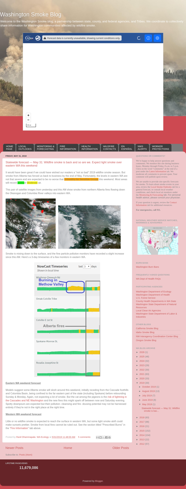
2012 (142, 444)
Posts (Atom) (25, 454)
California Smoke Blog (147, 328)
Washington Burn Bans (147, 267)
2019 (142, 383)
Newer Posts (14, 448)
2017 (142, 422)
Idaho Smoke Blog (145, 332)
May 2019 (147, 404)
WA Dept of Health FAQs (148, 279)
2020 (142, 378)
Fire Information (19, 428)
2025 (142, 356)
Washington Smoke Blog (30, 14)
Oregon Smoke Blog (146, 340)
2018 (142, 417)
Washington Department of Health (153, 294)
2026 (142, 352)
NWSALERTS (142, 147)
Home (68, 448)
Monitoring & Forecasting (151, 195)
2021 (142, 374)
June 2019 (147, 400)
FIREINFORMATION (68, 147)
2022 (142, 369)
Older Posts (121, 448)
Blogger (99, 481)
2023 (142, 365)
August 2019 (149, 391)
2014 (142, 435)
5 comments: (84, 437)
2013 (142, 439)
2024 (142, 361)
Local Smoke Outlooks (161, 187)
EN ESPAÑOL (126, 147)
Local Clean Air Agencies (148, 310)
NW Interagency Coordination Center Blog (157, 336)
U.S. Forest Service (146, 298)
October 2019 (149, 387)
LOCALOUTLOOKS (25, 147)
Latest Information (157, 171)
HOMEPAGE (9, 147)
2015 (142, 431)
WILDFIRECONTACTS (109, 147)
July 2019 (147, 395)
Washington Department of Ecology (153, 291)
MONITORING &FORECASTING (45, 147)
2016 (142, 426)
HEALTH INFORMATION (89, 147)
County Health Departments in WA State (156, 301)
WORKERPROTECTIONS (160, 147)
